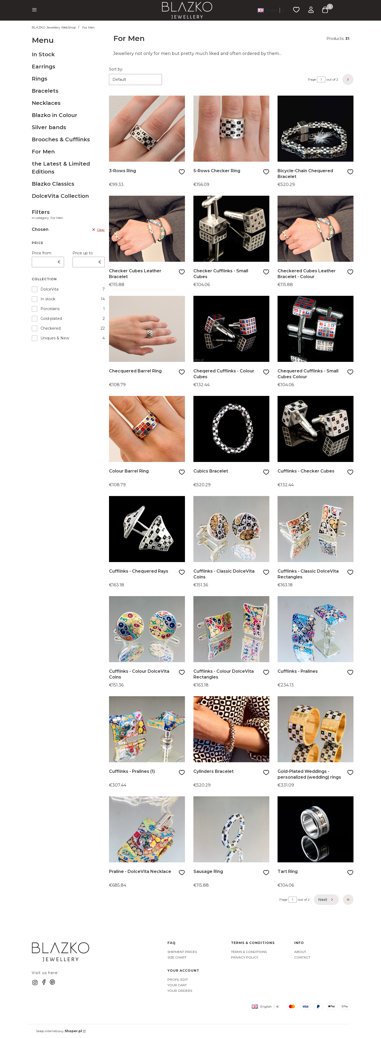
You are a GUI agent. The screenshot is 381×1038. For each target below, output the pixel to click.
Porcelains (50, 308)
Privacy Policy (244, 957)
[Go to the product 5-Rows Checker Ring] (231, 129)
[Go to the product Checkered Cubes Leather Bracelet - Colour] (315, 229)
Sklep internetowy (59, 1031)
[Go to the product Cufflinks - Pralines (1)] (147, 729)
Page (312, 79)
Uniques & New (54, 338)
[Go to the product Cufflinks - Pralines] (315, 629)
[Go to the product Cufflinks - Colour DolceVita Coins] (147, 629)
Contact (302, 957)
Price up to (82, 253)
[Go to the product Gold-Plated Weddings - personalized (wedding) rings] (315, 729)
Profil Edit (177, 979)
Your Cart (177, 985)
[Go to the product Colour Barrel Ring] (147, 429)
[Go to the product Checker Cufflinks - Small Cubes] (231, 229)
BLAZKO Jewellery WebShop (54, 27)
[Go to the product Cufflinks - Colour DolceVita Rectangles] (231, 629)
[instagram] (35, 982)
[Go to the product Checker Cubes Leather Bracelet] (147, 229)
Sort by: (116, 69)
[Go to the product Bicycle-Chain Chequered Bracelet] (315, 129)
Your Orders (179, 991)
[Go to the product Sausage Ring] (231, 829)
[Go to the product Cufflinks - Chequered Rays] (147, 529)
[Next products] (326, 899)
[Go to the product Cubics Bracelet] (231, 429)
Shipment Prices (182, 952)
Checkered (50, 328)
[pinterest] (52, 982)
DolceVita (49, 289)
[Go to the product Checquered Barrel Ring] (147, 329)
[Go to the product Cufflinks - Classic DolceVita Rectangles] (315, 529)
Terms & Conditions (249, 952)
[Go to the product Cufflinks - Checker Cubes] (315, 429)
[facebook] (44, 982)
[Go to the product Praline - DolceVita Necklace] (147, 829)
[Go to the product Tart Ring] (315, 829)
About (300, 952)
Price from (41, 253)
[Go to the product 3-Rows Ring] (147, 129)
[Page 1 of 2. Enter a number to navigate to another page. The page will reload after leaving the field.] (321, 79)
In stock (47, 299)
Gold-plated (51, 318)
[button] (34, 10)
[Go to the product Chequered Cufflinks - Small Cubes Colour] (315, 329)
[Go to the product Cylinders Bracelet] (231, 729)
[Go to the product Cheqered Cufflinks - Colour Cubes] (231, 329)
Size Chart (177, 957)
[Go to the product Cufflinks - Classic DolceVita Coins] (231, 529)
